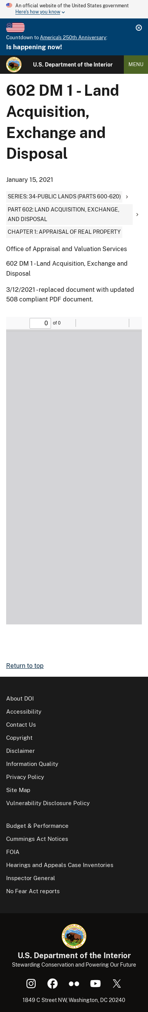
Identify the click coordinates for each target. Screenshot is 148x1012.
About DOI (20, 698)
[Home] (13, 64)
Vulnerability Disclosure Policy (48, 803)
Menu (135, 64)
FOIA (13, 852)
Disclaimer (20, 750)
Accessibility (23, 711)
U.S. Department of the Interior (73, 65)
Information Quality (32, 764)
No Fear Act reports (33, 891)
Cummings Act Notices (37, 839)
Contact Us (21, 724)
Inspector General (30, 878)
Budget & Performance (37, 825)
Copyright (19, 737)
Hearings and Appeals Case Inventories (59, 865)
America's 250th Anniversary (73, 37)
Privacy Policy (25, 777)
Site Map (18, 790)
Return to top (25, 665)
